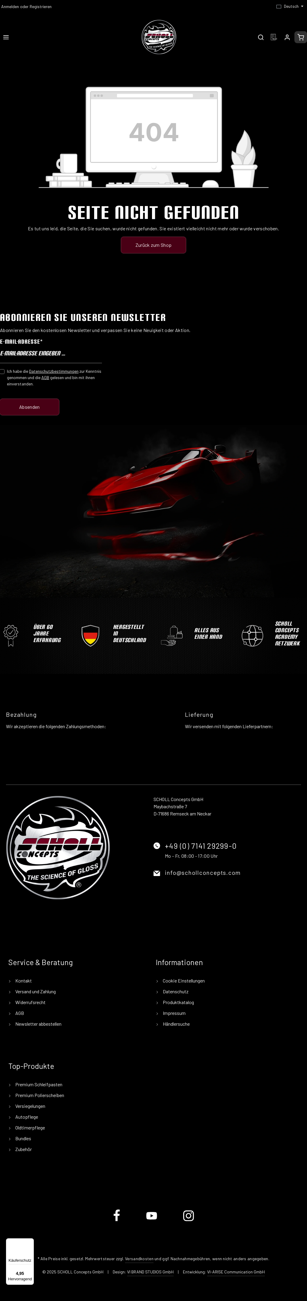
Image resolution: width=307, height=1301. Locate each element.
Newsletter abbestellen (37, 1024)
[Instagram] (188, 1220)
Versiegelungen (29, 1106)
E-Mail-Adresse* (21, 341)
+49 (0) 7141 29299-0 (201, 845)
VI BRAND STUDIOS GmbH (150, 1271)
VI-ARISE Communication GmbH (236, 1271)
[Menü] (6, 37)
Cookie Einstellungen (183, 980)
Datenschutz (175, 991)
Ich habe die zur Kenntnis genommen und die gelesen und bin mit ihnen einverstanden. (54, 377)
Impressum (174, 1013)
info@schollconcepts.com (203, 872)
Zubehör (23, 1149)
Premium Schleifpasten (38, 1084)
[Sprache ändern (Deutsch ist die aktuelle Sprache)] (290, 6)
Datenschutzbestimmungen (54, 371)
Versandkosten (139, 1258)
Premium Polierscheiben (39, 1095)
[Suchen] (261, 37)
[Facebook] (117, 1220)
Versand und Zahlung (35, 991)
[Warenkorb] (300, 37)
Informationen (179, 962)
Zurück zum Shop (154, 245)
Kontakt (23, 980)
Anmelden (10, 6)
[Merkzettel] (274, 37)
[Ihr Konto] (287, 37)
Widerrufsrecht (30, 1002)
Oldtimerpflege (29, 1127)
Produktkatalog (178, 1002)
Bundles (22, 1138)
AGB (45, 377)
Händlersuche (176, 1024)
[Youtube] (152, 1220)
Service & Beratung (40, 962)
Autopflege (26, 1117)
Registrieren (41, 6)
